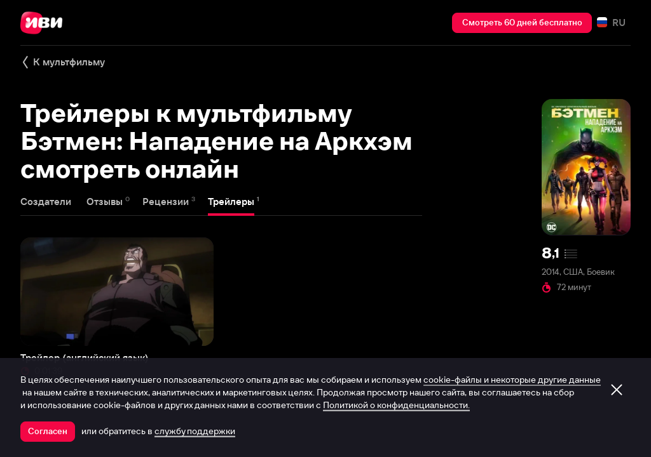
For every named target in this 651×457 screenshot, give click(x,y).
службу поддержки (194, 431)
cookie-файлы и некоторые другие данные (512, 379)
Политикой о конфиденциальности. (396, 405)
